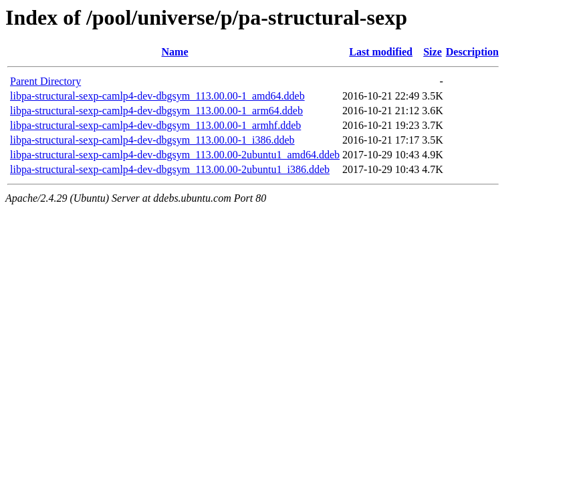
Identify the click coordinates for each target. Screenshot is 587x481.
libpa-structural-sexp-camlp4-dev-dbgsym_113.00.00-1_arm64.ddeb (156, 110)
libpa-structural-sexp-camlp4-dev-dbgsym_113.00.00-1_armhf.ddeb (155, 125)
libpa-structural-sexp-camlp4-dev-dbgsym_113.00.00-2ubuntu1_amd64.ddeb (175, 154)
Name (175, 51)
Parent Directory (45, 81)
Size (432, 51)
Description (472, 51)
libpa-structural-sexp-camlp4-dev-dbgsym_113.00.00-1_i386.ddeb (152, 140)
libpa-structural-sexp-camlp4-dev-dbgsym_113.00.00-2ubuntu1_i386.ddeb (170, 169)
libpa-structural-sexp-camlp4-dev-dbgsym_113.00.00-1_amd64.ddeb (157, 96)
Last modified (381, 51)
